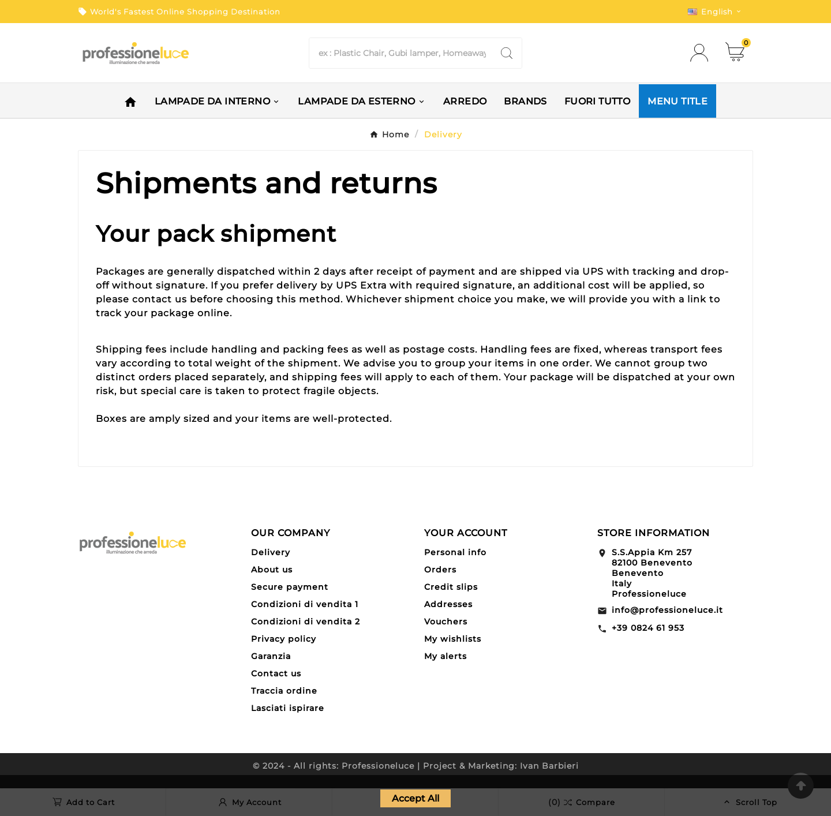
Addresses (448, 604)
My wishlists (452, 639)
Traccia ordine (284, 691)
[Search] (400, 53)
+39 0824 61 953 (648, 628)
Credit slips (451, 587)
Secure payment (289, 587)
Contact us (276, 673)
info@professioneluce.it (667, 610)
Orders (440, 569)
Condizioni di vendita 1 (304, 604)
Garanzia (271, 656)
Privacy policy (283, 639)
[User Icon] (702, 53)
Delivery (270, 552)
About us (272, 569)
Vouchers (445, 621)
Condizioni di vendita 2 (305, 621)
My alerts (445, 656)
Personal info (455, 552)
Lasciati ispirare (287, 708)
